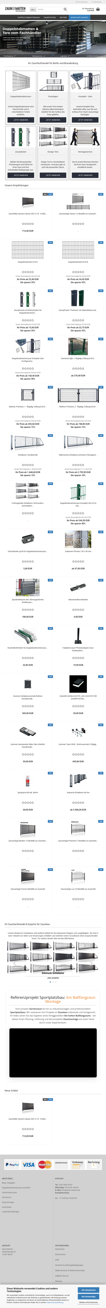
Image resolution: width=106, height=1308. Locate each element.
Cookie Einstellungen (10, 1212)
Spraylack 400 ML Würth (28, 792)
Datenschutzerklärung (54, 1302)
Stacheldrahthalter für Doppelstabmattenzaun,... (28, 648)
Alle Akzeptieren (89, 1290)
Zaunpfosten (50, 17)
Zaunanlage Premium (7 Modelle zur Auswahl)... (78, 841)
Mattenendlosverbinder (78, 600)
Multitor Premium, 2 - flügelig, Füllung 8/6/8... (78, 407)
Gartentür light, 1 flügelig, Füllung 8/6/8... (78, 358)
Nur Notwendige (89, 1297)
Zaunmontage (8, 1202)
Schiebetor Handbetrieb (28, 455)
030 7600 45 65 (65, 1185)
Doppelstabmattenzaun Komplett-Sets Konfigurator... (28, 359)
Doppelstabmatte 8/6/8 (78, 262)
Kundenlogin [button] (82, 2)
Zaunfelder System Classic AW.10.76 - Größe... (28, 214)
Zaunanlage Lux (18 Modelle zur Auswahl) (78, 889)
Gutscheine (6, 1207)
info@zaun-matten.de (71, 1190)
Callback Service (62, 1276)
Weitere (63, 17)
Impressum (59, 1249)
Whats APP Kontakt (79, 17)
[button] (15, 963)
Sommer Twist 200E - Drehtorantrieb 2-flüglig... (78, 744)
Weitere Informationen (88, 1302)
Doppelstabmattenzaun (29, 17)
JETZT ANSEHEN (21, 120)
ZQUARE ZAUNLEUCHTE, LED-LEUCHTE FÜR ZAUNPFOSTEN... (78, 697)
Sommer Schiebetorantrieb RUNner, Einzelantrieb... (27, 697)
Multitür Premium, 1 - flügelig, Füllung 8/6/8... (28, 407)
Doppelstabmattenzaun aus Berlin (16, 1188)
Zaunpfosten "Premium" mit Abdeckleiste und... (78, 310)
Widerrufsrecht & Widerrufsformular (70, 1270)
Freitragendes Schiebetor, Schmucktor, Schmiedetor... (28, 504)
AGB (57, 1260)
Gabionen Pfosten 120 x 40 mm (78, 551)
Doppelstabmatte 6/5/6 (28, 262)
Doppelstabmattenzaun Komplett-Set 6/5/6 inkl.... (78, 504)
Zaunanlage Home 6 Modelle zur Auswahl (28, 889)
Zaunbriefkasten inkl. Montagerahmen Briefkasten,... (28, 601)
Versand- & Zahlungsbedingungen (69, 1265)
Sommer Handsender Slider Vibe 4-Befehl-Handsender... (28, 745)
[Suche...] (33, 9)
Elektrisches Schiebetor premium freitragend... (78, 455)
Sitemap (58, 1281)
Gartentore (6, 1197)
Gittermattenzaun (9, 1192)
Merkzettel (96, 2)
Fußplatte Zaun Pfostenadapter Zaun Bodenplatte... (78, 649)
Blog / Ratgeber (8, 1183)
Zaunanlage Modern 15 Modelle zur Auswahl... (27, 841)
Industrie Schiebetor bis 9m (78, 792)
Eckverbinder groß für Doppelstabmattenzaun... (28, 551)
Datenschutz (60, 1254)
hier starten (74, 1187)
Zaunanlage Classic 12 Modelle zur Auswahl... (78, 214)
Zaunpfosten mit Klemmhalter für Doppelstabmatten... (28, 311)
